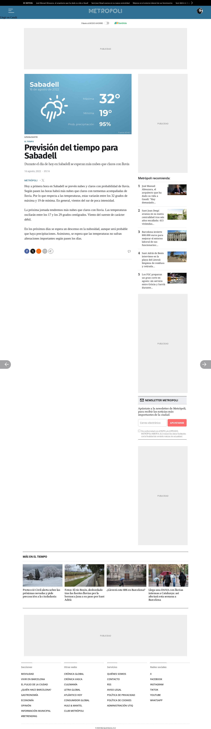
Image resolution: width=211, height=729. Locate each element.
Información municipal (36, 710)
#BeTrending (29, 716)
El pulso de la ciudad (34, 684)
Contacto (113, 679)
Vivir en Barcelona (33, 679)
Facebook (156, 679)
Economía (27, 700)
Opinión (26, 705)
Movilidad (27, 673)
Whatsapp (156, 700)
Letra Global (72, 689)
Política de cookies (119, 700)
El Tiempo (29, 141)
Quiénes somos (116, 673)
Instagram (157, 684)
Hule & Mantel (73, 705)
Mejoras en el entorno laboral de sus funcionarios (152, 3)
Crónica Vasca (73, 679)
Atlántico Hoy (73, 695)
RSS (109, 684)
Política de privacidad (121, 695)
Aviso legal (114, 689)
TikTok (154, 689)
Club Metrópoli (74, 710)
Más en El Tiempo (35, 556)
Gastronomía (29, 695)
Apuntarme (177, 422)
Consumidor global (76, 700)
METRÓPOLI (31, 180)
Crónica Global (74, 673)
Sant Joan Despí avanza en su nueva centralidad (110, 3)
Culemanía (70, 684)
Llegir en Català (8, 17)
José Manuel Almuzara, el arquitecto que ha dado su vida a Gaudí (62, 3)
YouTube (155, 695)
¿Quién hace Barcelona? (36, 689)
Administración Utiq (120, 705)
